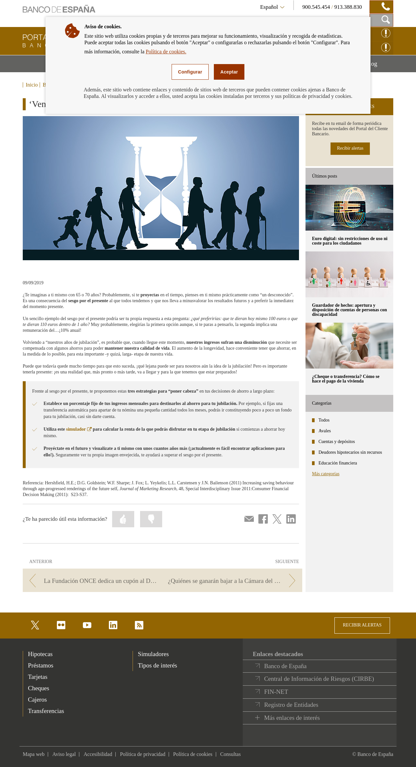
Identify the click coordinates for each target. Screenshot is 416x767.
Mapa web (34, 754)
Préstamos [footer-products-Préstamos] (40, 665)
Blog (379, 66)
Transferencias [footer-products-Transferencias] (46, 710)
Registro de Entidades (291, 704)
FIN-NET (276, 691)
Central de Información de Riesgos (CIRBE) (319, 678)
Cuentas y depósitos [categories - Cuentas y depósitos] (336, 441)
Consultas (230, 754)
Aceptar (229, 71)
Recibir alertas (350, 148)
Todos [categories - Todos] (324, 420)
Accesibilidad (98, 754)
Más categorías (325, 473)
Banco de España (285, 666)
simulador (79, 429)
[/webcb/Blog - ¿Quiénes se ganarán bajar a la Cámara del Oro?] (233, 580)
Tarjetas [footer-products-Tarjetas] (37, 676)
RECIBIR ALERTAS (362, 625)
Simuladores (153, 654)
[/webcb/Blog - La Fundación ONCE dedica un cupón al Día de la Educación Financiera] (91, 580)
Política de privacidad (142, 754)
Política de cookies (193, 754)
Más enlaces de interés (292, 717)
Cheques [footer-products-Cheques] (38, 688)
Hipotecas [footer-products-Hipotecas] (40, 654)
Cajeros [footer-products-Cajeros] (37, 699)
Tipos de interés (157, 665)
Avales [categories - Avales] (324, 430)
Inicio (32, 84)
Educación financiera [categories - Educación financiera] (337, 463)
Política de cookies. (166, 51)
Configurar (190, 71)
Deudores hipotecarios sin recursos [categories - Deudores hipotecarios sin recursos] (350, 452)
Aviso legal (64, 754)
